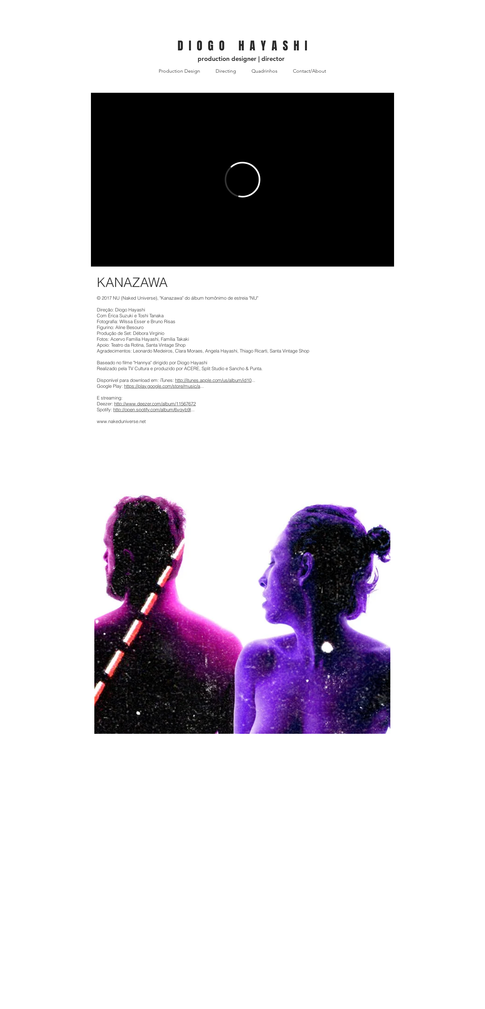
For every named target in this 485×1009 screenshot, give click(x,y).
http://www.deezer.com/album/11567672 (155, 404)
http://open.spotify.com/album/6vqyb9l (152, 410)
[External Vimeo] (242, 180)
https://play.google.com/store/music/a (162, 386)
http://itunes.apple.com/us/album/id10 (213, 380)
